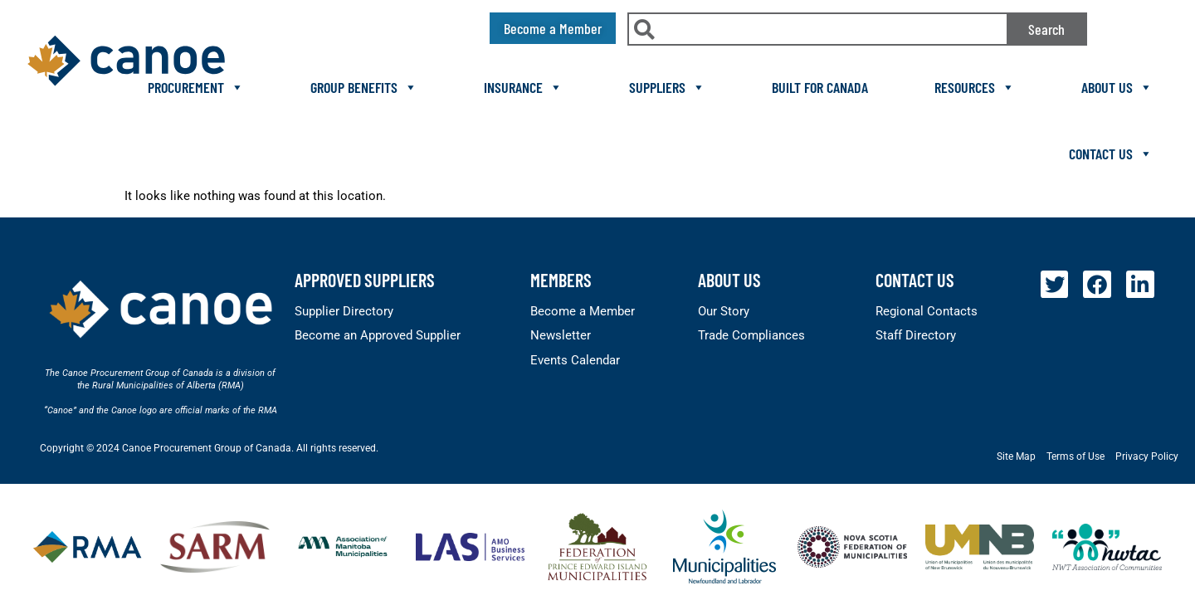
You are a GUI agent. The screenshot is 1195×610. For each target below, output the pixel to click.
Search (1046, 29)
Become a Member (582, 311)
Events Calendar (575, 360)
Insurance (523, 87)
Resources (974, 87)
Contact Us (1111, 153)
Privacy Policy (1146, 456)
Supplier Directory (344, 311)
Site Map (1016, 456)
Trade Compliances (751, 335)
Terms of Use (1075, 456)
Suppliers (667, 87)
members (561, 279)
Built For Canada (820, 87)
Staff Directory (916, 335)
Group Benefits (363, 87)
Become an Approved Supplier (378, 335)
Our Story (723, 311)
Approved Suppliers (365, 279)
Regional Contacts (927, 311)
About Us (1117, 87)
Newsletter (560, 335)
